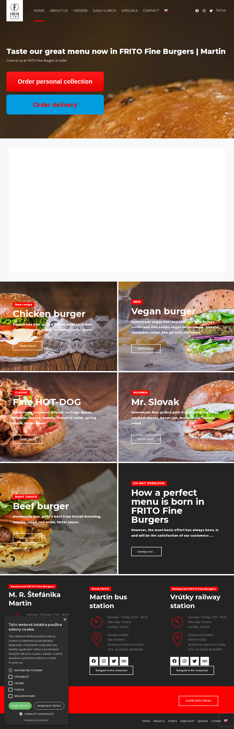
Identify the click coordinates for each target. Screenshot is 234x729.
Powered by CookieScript (36, 720)
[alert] (36, 670)
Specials (130, 11)
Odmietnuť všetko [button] (49, 705)
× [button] (64, 619)
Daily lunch (104, 11)
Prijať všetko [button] (20, 705)
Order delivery (55, 104)
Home (39, 11)
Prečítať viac (16, 662)
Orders (80, 11)
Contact (151, 11)
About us (59, 11)
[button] (36, 714)
